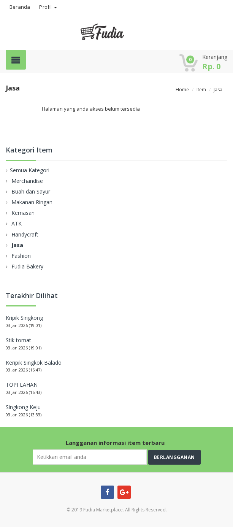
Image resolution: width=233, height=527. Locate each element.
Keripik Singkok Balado (34, 362)
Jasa (17, 245)
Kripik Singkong (24, 317)
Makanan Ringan (31, 202)
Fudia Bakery (27, 266)
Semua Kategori (29, 170)
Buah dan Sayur (30, 191)
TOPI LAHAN (22, 384)
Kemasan (23, 212)
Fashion (21, 255)
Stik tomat (18, 340)
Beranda (20, 6)
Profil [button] (48, 6)
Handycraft (24, 234)
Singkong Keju (23, 407)
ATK (16, 223)
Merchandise (27, 180)
